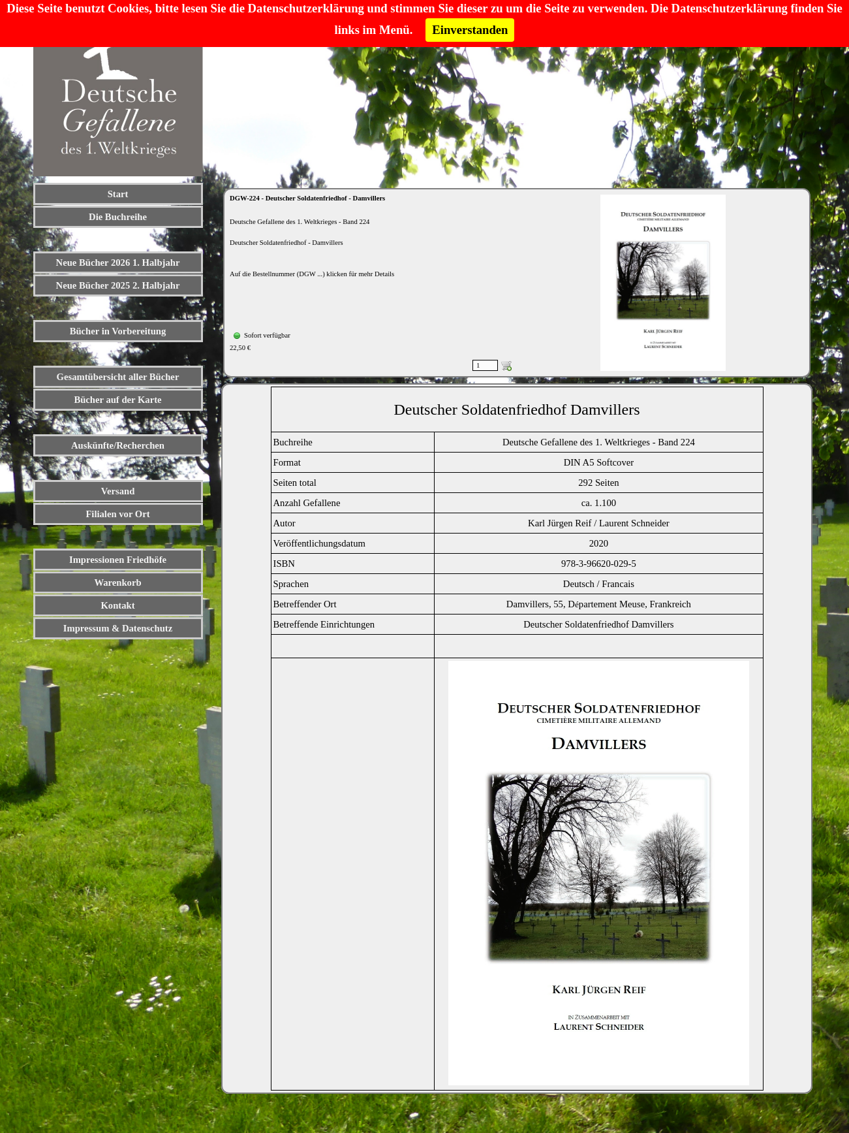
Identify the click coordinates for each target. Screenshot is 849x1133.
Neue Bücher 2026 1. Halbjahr (118, 262)
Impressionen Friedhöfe (117, 559)
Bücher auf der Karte (117, 399)
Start (118, 194)
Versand (118, 491)
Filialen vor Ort (117, 514)
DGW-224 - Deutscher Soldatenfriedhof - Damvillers (307, 198)
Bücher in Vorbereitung (118, 331)
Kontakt (117, 605)
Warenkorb (117, 582)
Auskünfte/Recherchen (117, 445)
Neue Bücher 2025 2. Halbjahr (118, 285)
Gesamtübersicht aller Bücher (118, 377)
